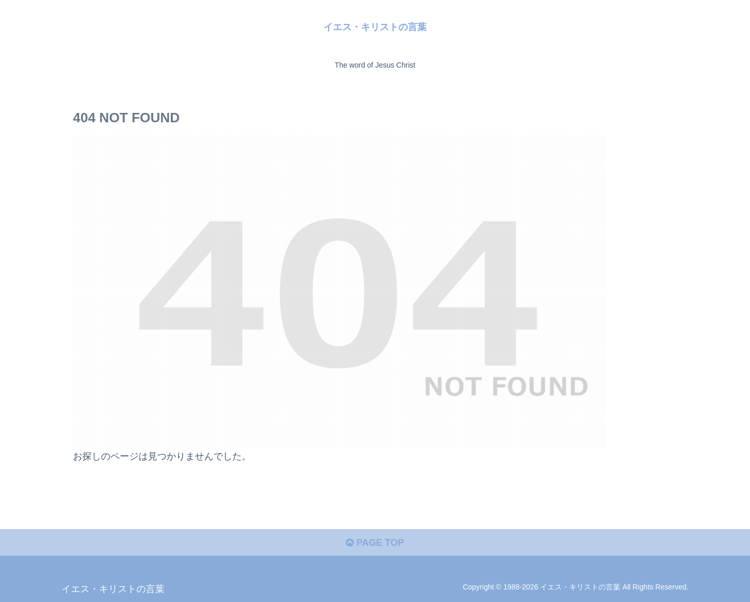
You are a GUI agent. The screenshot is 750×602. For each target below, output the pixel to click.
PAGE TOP (375, 542)
